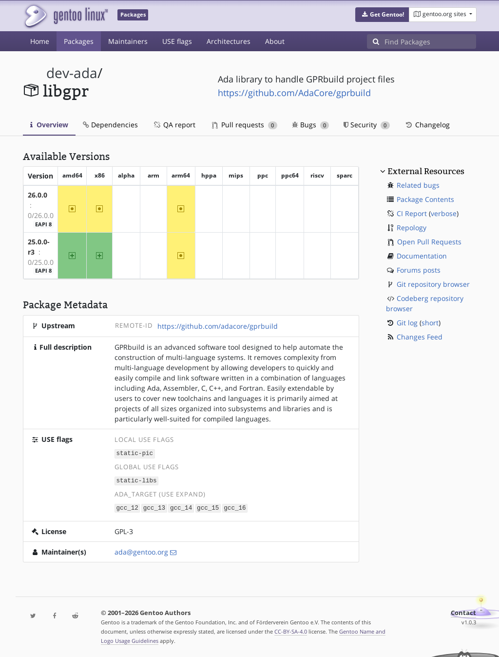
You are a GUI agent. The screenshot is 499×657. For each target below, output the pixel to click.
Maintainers (128, 41)
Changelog (427, 124)
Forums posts (419, 270)
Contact (463, 611)
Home (39, 41)
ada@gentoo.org (141, 550)
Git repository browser (433, 284)
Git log (407, 322)
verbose (444, 213)
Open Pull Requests (429, 241)
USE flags (177, 41)
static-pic (135, 453)
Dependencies (110, 124)
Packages (79, 41)
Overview (49, 124)
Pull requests (244, 124)
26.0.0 (37, 194)
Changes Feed (419, 336)
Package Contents (425, 199)
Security (367, 124)
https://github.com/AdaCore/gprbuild (294, 93)
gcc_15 (208, 506)
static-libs (136, 480)
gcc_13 (154, 506)
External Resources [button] (425, 171)
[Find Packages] (430, 41)
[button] (382, 14)
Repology (411, 227)
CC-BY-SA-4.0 (290, 630)
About (275, 41)
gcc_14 (181, 506)
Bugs (310, 124)
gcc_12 (127, 506)
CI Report (412, 213)
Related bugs (418, 185)
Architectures (228, 41)
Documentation (422, 255)
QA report (174, 124)
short (430, 322)
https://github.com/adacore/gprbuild (217, 326)
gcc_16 (235, 506)
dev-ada (71, 73)
